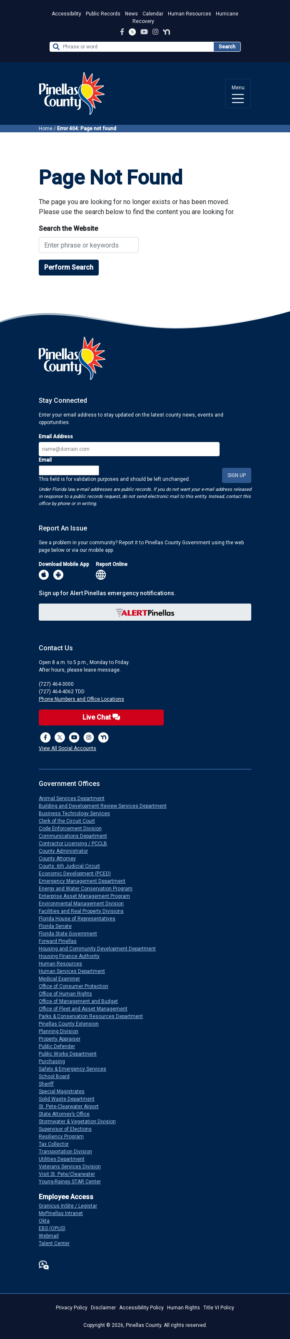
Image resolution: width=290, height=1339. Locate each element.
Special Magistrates (65, 1091)
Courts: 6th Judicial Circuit (72, 866)
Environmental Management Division (84, 904)
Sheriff (49, 1084)
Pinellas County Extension (72, 1024)
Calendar (152, 14)
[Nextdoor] (103, 737)
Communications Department (76, 836)
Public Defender (60, 1046)
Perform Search (68, 267)
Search (227, 47)
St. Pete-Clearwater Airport (72, 1106)
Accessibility (66, 14)
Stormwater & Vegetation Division (80, 1121)
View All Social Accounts (67, 748)
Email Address (56, 437)
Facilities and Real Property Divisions (84, 911)
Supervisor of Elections (68, 1129)
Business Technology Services (77, 813)
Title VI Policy (218, 1308)
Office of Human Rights (68, 994)
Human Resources (189, 14)
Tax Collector (57, 1144)
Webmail (52, 1236)
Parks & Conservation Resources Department (94, 1016)
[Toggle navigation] (238, 93)
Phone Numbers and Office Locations (81, 699)
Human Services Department (75, 971)
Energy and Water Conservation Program (88, 889)
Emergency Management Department (85, 881)
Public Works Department (71, 1054)
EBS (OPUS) (55, 1228)
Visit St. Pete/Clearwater (70, 1174)
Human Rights (183, 1308)
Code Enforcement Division (73, 828)
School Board (57, 1076)
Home (45, 128)
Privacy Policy (72, 1308)
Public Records (103, 14)
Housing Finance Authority (72, 956)
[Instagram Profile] (155, 32)
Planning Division (61, 1031)
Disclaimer (103, 1308)
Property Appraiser (62, 1039)
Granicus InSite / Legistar (71, 1206)
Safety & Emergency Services (75, 1069)
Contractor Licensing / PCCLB (76, 843)
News (131, 14)
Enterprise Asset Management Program (87, 896)
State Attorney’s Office (67, 1114)
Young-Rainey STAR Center (73, 1182)
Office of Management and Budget (81, 1001)
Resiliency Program (64, 1136)
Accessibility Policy (141, 1308)
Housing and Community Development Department (100, 949)
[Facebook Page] (122, 32)
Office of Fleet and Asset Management (86, 1009)
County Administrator (66, 851)
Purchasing (55, 1061)
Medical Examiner (62, 979)
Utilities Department (65, 1159)
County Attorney (60, 859)
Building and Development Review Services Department (106, 806)
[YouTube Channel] (144, 32)
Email (45, 460)
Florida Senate (58, 926)
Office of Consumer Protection (76, 986)
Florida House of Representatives (80, 919)
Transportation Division (68, 1152)
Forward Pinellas (61, 941)
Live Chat (101, 717)
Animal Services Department (75, 798)
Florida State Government (71, 934)
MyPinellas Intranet (64, 1213)
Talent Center (57, 1243)
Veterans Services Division (73, 1167)
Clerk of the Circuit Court (70, 821)
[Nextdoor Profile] (166, 32)
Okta (47, 1221)
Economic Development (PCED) (78, 874)
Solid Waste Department (70, 1099)
